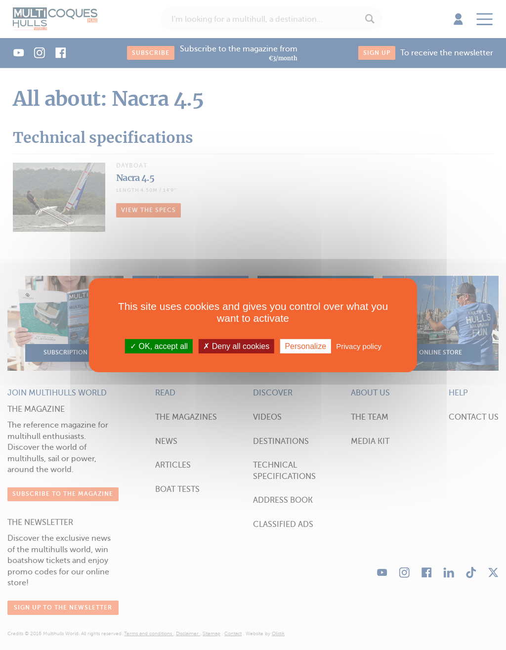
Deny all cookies (236, 346)
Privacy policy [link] (358, 346)
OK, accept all (159, 346)
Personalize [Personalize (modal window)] (305, 346)
